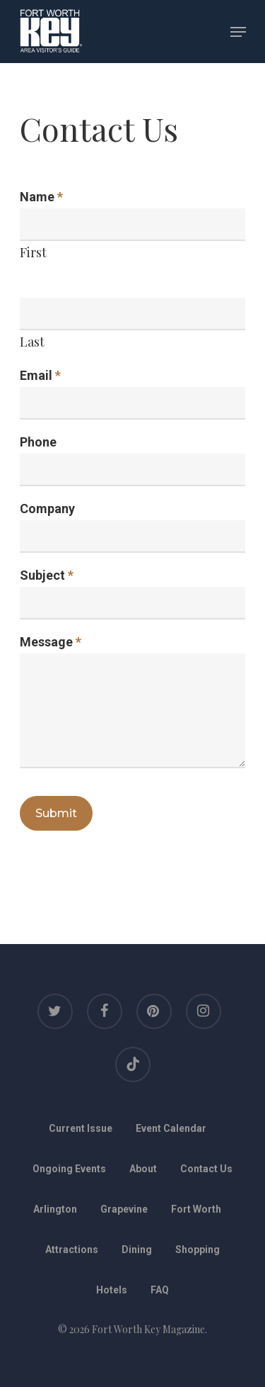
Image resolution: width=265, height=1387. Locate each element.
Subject (46, 575)
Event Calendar (171, 1128)
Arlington (55, 1209)
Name (41, 196)
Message (50, 641)
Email (40, 375)
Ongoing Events (69, 1168)
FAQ (160, 1290)
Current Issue (80, 1128)
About (143, 1168)
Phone (38, 441)
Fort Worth (196, 1209)
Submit (56, 813)
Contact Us (206, 1168)
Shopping (197, 1249)
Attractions (71, 1249)
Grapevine (124, 1209)
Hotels (111, 1290)
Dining (137, 1249)
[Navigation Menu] (238, 32)
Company (47, 508)
